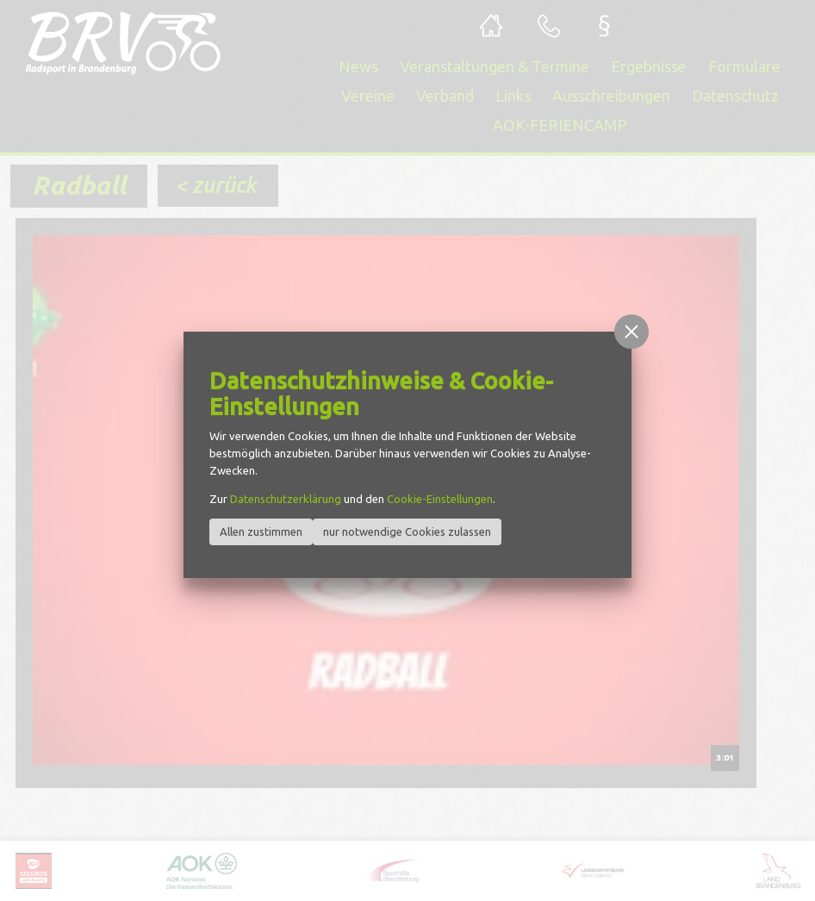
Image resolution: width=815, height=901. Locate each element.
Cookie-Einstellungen (440, 499)
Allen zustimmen (261, 531)
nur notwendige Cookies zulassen (407, 531)
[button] (631, 331)
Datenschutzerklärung (285, 499)
